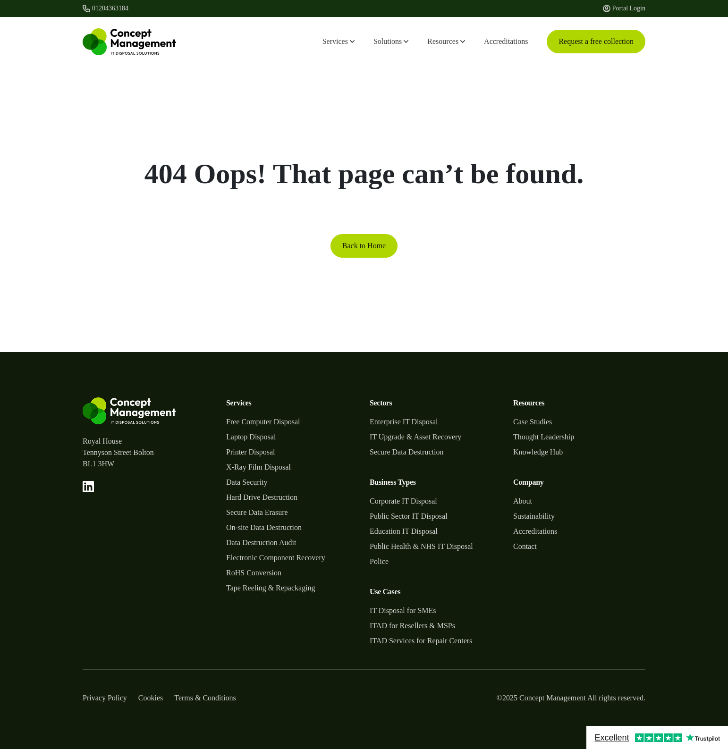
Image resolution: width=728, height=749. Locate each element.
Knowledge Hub (538, 452)
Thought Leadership (543, 437)
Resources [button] (446, 41)
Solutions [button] (390, 41)
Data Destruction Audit (261, 543)
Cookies (150, 698)
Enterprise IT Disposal (404, 422)
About (522, 501)
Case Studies (532, 422)
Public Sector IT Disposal (409, 516)
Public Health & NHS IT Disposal (421, 546)
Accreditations (506, 41)
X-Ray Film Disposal (258, 467)
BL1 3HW (98, 464)
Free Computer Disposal (263, 422)
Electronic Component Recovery (275, 558)
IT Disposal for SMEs (403, 610)
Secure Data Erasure (257, 512)
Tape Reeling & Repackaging (270, 588)
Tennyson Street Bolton (118, 452)
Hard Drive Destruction (261, 497)
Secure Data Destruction (406, 452)
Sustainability (534, 516)
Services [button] (338, 41)
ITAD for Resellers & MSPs (412, 626)
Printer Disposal (250, 452)
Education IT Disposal (404, 531)
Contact (525, 546)
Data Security (247, 482)
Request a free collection (596, 41)
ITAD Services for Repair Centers (421, 641)
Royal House (102, 441)
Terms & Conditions (205, 698)
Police (379, 561)
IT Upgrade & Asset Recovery (415, 437)
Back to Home (364, 246)
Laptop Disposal (251, 437)
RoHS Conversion (253, 573)
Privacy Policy (105, 698)
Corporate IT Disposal (403, 501)
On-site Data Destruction (264, 527)
